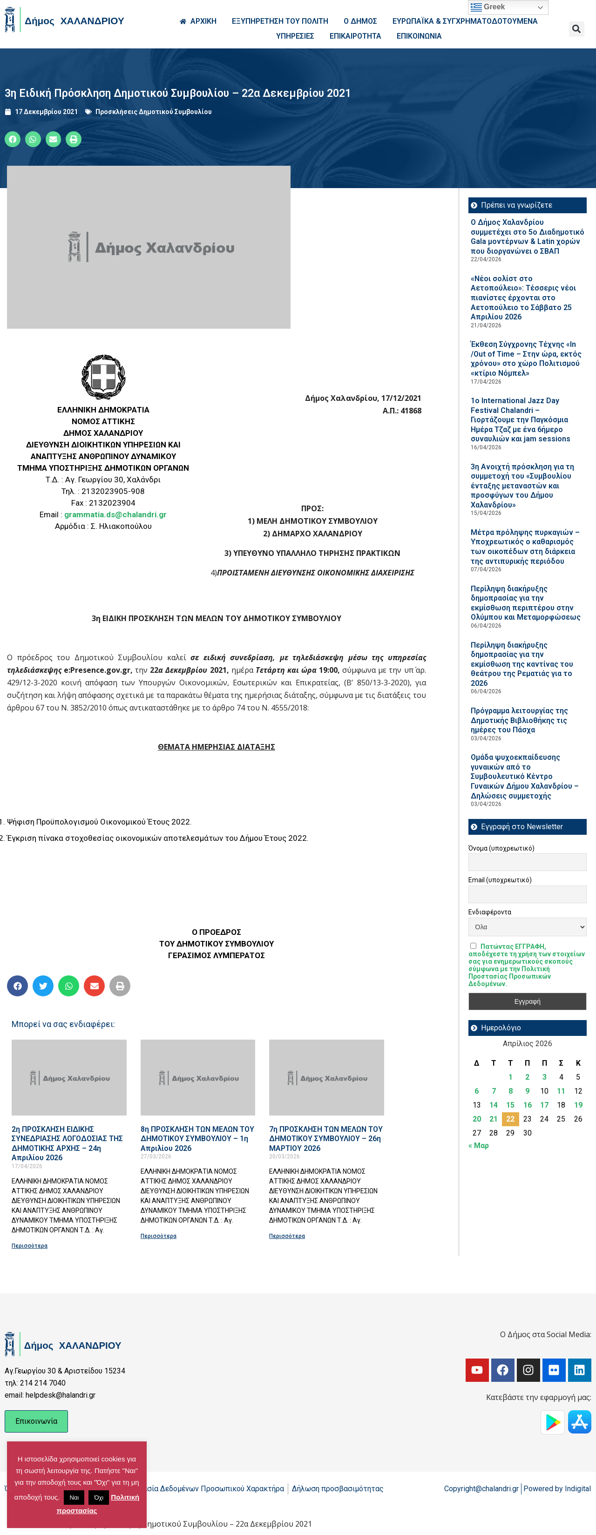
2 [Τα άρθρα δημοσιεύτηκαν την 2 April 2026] (527, 1077)
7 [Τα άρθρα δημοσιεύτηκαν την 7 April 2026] (494, 1091)
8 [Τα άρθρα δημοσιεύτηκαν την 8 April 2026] (510, 1091)
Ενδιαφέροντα (489, 912)
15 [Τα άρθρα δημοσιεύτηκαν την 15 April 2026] (510, 1105)
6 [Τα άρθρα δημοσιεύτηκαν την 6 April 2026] (476, 1091)
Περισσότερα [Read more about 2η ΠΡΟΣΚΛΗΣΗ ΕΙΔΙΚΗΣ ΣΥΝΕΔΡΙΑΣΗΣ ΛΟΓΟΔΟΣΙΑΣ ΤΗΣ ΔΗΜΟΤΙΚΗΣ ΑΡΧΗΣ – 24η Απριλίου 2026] (29, 1246)
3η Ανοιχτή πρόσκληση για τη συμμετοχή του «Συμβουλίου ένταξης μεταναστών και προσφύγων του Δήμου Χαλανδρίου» (522, 485)
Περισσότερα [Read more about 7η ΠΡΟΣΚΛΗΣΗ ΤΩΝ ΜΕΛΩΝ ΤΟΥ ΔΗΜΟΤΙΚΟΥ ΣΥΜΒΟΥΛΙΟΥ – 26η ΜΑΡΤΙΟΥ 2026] (287, 1236)
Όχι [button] (98, 1497)
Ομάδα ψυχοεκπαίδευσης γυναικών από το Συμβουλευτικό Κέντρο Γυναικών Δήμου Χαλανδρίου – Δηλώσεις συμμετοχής (525, 776)
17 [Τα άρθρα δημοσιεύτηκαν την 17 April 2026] (544, 1105)
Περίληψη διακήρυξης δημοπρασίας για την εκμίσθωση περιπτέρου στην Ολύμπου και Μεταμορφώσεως (526, 603)
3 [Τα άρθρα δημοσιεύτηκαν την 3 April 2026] (544, 1077)
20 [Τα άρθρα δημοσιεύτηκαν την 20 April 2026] (477, 1119)
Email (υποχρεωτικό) (500, 880)
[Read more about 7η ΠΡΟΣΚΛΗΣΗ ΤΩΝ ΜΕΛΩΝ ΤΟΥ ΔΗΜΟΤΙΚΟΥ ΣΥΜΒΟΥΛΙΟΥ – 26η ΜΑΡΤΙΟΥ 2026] (326, 1078)
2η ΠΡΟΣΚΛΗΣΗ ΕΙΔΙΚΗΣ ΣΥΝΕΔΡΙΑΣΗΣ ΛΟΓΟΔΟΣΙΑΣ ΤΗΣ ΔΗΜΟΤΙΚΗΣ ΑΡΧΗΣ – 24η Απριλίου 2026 (67, 1144)
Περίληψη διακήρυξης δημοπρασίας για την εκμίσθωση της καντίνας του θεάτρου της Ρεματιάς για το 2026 (522, 664)
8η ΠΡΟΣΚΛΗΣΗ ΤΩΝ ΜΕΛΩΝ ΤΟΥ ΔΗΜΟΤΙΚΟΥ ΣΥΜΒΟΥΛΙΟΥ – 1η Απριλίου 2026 (197, 1139)
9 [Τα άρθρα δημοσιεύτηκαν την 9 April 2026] (527, 1091)
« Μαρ (478, 1145)
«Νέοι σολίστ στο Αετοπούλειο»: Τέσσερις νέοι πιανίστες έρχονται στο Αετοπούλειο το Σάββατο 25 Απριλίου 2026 (523, 297)
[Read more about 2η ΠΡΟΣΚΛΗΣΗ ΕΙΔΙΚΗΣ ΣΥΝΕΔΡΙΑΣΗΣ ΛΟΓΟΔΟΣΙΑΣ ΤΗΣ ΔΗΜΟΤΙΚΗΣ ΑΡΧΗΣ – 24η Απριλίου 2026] (69, 1078)
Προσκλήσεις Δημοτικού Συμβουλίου (153, 111)
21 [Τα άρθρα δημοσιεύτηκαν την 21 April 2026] (493, 1119)
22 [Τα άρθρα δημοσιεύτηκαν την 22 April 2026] (510, 1119)
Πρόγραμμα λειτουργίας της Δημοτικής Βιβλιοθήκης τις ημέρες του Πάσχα (519, 720)
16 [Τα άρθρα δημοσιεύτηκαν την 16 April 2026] (527, 1105)
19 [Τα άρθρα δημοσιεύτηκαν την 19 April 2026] (578, 1105)
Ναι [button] (74, 1497)
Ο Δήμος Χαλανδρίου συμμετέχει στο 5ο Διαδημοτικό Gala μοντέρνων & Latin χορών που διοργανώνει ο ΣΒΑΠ (527, 237)
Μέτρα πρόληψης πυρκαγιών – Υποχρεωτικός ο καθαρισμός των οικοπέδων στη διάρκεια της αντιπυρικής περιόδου (525, 547)
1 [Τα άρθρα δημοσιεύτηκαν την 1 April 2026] (510, 1077)
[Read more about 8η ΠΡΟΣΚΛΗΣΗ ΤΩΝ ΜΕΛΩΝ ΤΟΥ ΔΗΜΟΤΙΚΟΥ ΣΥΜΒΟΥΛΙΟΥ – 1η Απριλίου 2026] (198, 1078)
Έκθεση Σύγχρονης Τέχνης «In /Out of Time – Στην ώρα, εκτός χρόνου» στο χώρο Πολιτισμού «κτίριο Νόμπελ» (526, 359)
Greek (488, 7)
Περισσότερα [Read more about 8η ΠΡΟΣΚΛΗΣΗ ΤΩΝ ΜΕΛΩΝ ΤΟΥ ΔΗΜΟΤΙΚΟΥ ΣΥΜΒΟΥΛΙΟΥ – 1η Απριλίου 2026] (158, 1236)
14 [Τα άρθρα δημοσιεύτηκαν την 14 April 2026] (493, 1105)
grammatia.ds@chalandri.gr (115, 514)
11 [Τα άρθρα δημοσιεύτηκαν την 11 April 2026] (561, 1091)
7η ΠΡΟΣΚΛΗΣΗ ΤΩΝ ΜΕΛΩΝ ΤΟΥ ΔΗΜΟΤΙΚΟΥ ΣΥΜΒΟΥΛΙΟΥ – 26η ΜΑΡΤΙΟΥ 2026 (326, 1139)
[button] (576, 29)
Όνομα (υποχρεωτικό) (501, 848)
